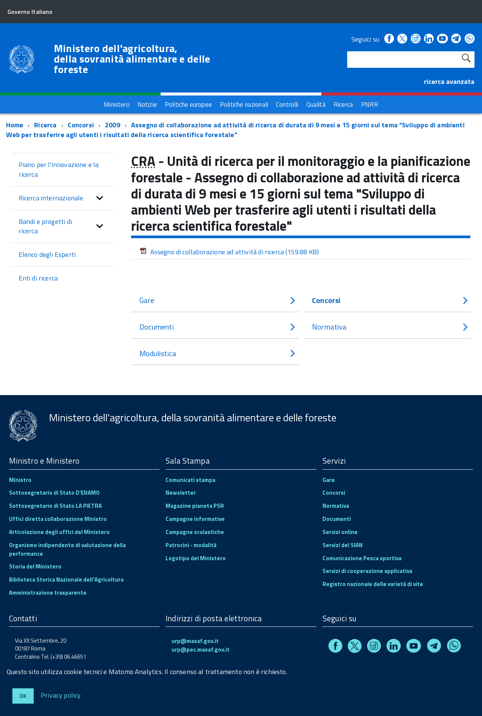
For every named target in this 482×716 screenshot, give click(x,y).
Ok (23, 696)
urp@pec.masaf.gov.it (201, 648)
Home (15, 124)
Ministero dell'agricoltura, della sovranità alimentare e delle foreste (132, 59)
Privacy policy (61, 695)
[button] (99, 197)
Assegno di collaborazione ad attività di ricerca (229, 251)
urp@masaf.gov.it (195, 640)
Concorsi (82, 124)
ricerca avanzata (449, 81)
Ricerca (45, 124)
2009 (112, 124)
